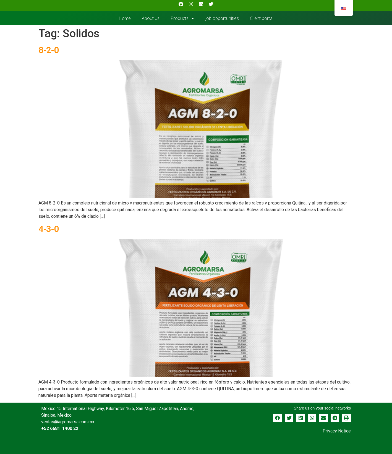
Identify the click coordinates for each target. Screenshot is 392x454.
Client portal (261, 18)
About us (151, 18)
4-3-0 (48, 229)
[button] (277, 418)
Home (125, 18)
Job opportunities (222, 18)
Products (182, 18)
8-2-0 (48, 50)
